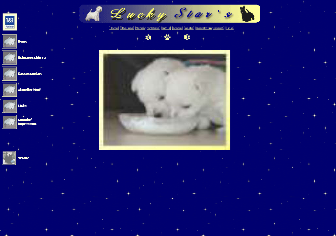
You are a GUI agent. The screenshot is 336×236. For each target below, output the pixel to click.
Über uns (127, 28)
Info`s (166, 28)
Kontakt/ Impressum (209, 28)
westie (189, 28)
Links (230, 28)
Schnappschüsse (147, 28)
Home (114, 28)
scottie (177, 28)
